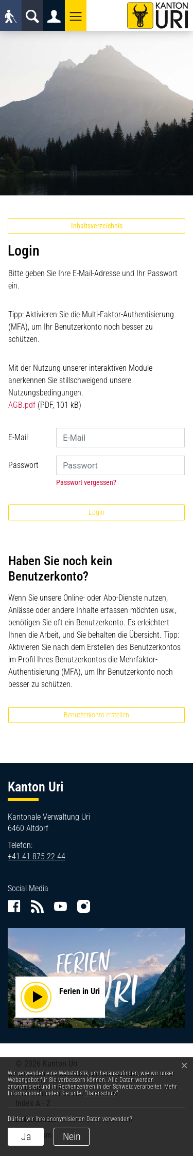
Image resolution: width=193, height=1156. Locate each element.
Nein (72, 1136)
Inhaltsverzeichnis (96, 226)
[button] (75, 15)
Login (96, 512)
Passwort (23, 465)
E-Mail (18, 437)
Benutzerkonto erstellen (96, 715)
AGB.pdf (22, 405)
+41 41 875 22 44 (36, 856)
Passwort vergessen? (86, 482)
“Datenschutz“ (101, 1093)
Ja (26, 1136)
